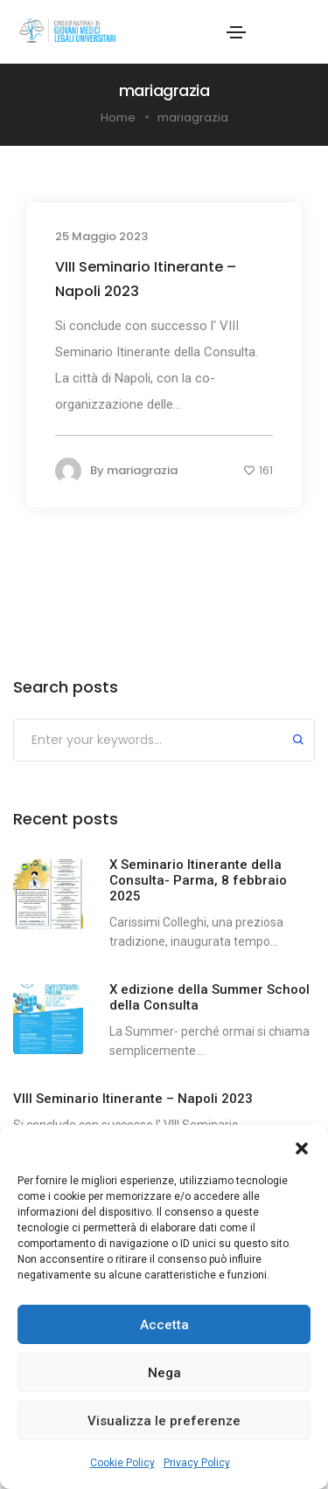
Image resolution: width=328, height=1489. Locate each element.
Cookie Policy (122, 1463)
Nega (164, 1373)
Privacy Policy (197, 1463)
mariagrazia (142, 470)
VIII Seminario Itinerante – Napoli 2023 (145, 279)
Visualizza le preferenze (164, 1421)
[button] (302, 1146)
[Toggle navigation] (236, 32)
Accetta (164, 1325)
